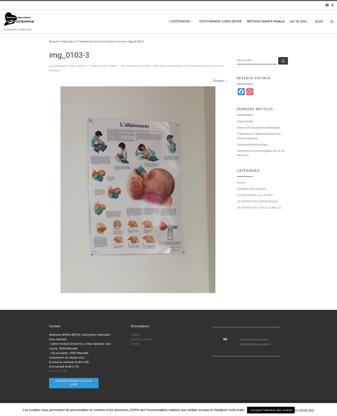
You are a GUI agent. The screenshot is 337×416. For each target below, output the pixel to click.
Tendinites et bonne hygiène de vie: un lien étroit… (260, 153)
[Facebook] (327, 5)
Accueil (53, 41)
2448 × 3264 (150, 65)
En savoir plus (304, 410)
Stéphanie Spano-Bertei (70, 65)
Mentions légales (141, 339)
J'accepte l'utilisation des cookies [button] (271, 410)
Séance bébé (245, 121)
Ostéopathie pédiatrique (252, 144)
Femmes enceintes (251, 189)
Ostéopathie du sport (255, 195)
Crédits (135, 343)
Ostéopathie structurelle (259, 207)
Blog (241, 182)
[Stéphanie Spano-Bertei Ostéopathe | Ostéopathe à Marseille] (19, 19)
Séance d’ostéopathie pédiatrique (258, 127)
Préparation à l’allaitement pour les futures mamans (93, 41)
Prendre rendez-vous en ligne (74, 382)
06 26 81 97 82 (58, 371)
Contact (136, 334)
